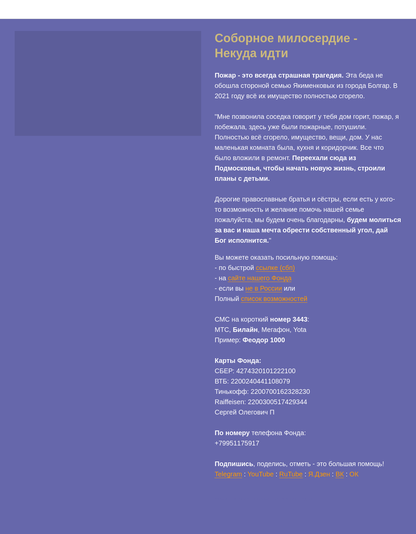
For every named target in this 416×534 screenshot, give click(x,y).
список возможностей (274, 299)
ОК (353, 474)
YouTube (260, 474)
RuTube (290, 474)
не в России (263, 289)
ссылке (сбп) (275, 268)
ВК (339, 474)
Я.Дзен (319, 474)
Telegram (228, 474)
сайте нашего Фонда (259, 278)
